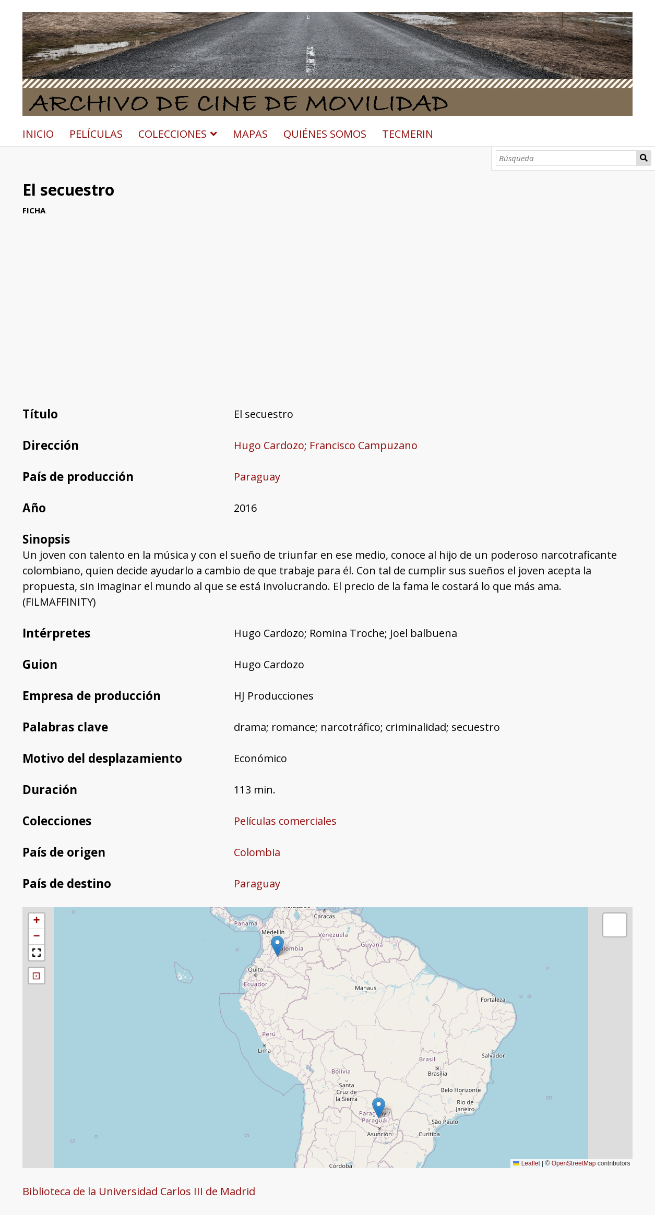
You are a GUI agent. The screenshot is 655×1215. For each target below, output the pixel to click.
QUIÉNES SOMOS (324, 134)
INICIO (38, 134)
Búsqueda (644, 158)
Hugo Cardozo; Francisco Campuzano (326, 445)
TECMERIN (407, 134)
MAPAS (250, 134)
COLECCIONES (172, 134)
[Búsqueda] (566, 158)
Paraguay (257, 477)
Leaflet (526, 1163)
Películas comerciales (285, 821)
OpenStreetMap (574, 1163)
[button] (378, 1107)
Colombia (257, 852)
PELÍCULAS (96, 134)
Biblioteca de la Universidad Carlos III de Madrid (138, 1191)
